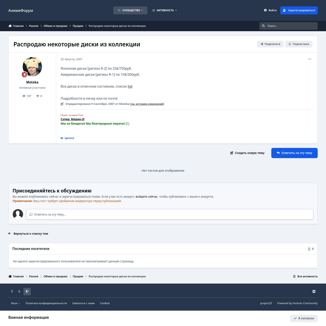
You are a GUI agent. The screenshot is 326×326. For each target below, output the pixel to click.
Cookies (105, 303)
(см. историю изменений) (147, 104)
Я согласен (304, 318)
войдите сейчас (147, 196)
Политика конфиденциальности (46, 303)
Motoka (32, 82)
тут (130, 86)
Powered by (297, 303)
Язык (15, 303)
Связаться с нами (83, 303)
